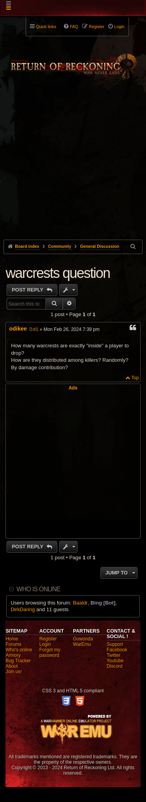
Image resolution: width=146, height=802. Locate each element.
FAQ (74, 26)
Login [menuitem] (119, 26)
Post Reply (28, 290)
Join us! (13, 671)
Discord (115, 666)
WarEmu (82, 644)
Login (45, 644)
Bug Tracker (18, 660)
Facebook (117, 650)
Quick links (46, 26)
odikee (18, 328)
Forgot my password (49, 652)
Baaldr (80, 603)
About (11, 666)
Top (135, 378)
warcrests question (57, 273)
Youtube (115, 660)
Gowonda (83, 639)
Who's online (18, 650)
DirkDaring (23, 609)
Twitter (113, 655)
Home (11, 639)
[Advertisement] (73, 173)
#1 (35, 329)
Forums (13, 644)
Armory (13, 655)
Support (115, 644)
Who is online (38, 589)
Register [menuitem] (96, 26)
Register (48, 639)
